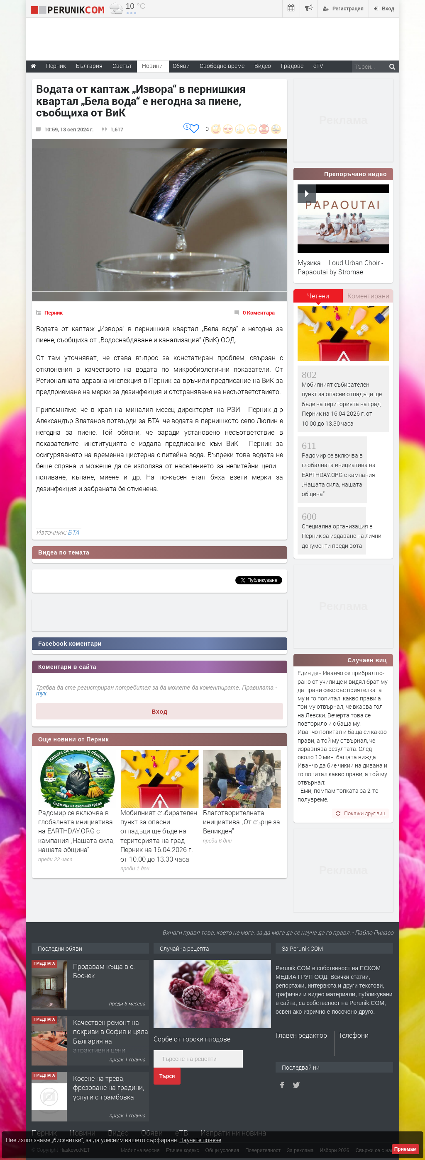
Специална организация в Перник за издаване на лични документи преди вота (76, 826)
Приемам (405, 1149)
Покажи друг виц (360, 813)
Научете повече (200, 1140)
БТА (73, 532)
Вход (159, 711)
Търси (167, 1076)
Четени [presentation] (318, 295)
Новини (152, 66)
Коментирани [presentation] (368, 295)
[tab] (318, 298)
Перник (53, 312)
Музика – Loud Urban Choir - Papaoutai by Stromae (340, 267)
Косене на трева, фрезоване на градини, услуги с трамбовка (108, 1087)
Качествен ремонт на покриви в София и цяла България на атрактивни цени (110, 1036)
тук (41, 693)
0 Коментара (259, 312)
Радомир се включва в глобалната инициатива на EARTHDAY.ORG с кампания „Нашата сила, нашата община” (158, 831)
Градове (292, 66)
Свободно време (222, 66)
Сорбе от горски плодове (192, 1038)
